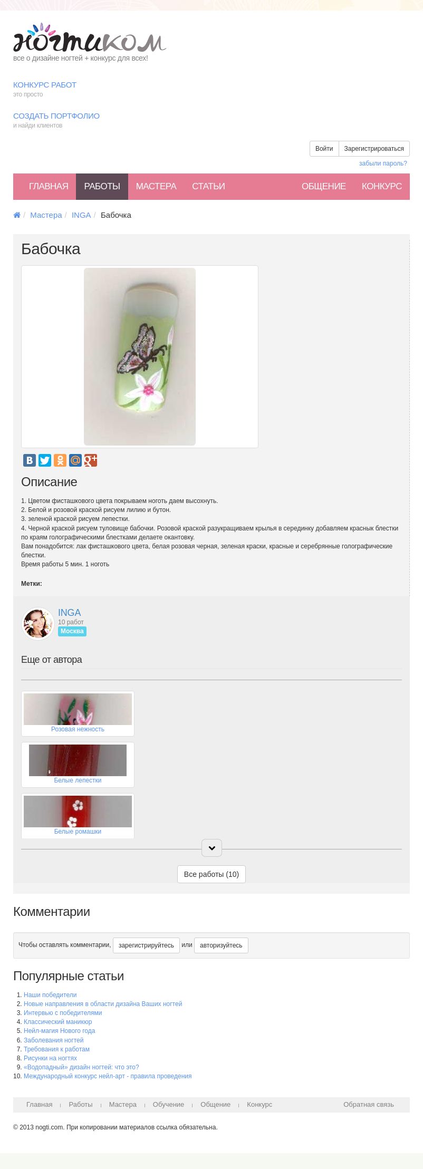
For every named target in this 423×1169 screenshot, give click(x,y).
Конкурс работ (211, 90)
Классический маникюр (58, 1022)
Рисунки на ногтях (50, 1058)
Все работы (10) (211, 874)
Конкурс (382, 186)
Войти (324, 148)
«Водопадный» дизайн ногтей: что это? (81, 1067)
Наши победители (50, 995)
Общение (324, 186)
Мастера (156, 186)
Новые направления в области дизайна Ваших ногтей (103, 1004)
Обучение (168, 1104)
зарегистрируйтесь (146, 945)
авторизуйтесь (221, 945)
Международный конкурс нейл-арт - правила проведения (108, 1076)
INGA (81, 214)
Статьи (208, 186)
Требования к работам (57, 1049)
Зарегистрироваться (374, 148)
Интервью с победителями (63, 1013)
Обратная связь (368, 1104)
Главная (48, 186)
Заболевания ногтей (53, 1040)
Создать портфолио (211, 121)
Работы (102, 186)
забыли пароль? (383, 163)
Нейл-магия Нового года (59, 1031)
